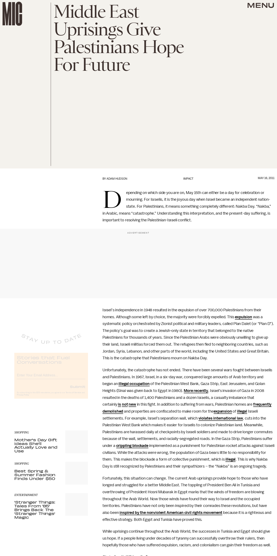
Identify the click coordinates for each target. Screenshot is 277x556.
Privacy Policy (23, 398)
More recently (196, 391)
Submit (77, 390)
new (132, 404)
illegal (242, 411)
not (125, 404)
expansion (223, 411)
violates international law (220, 418)
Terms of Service (73, 396)
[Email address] (51, 378)
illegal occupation (134, 384)
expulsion (243, 317)
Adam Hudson (117, 178)
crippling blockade (132, 446)
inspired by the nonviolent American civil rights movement (171, 513)
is (119, 404)
